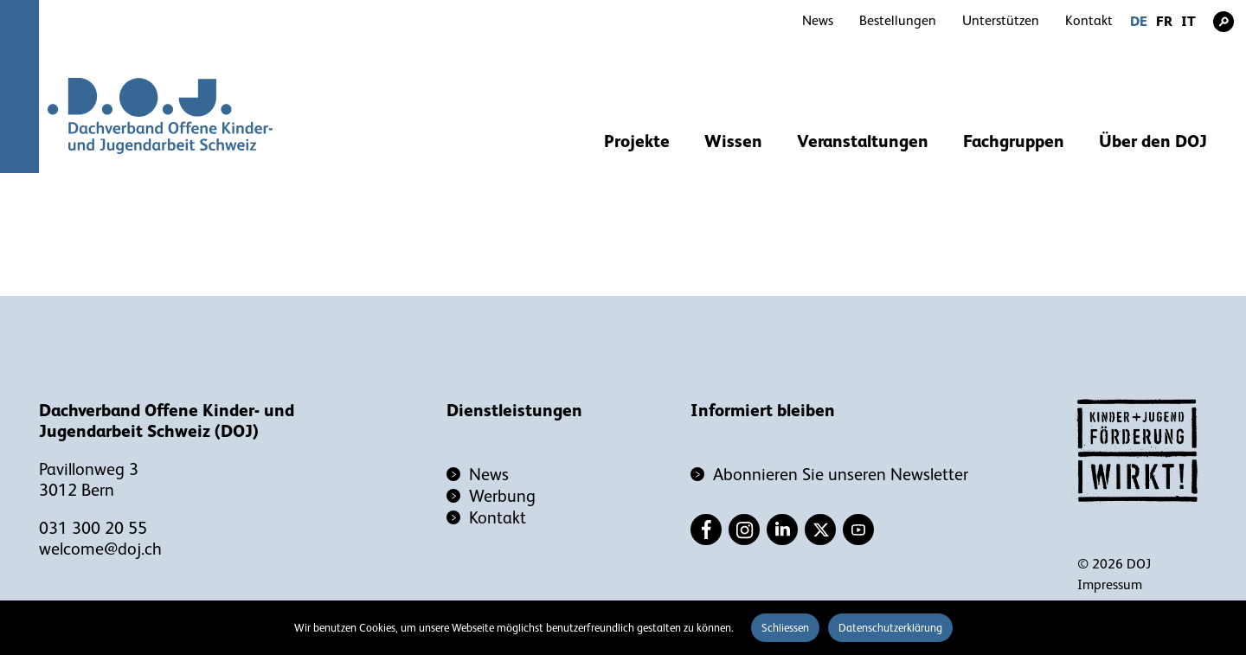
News (817, 21)
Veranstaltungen (862, 141)
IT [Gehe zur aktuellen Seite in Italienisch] (1188, 21)
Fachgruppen (1013, 141)
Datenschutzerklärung (890, 627)
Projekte (637, 141)
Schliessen (785, 627)
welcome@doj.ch (100, 548)
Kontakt (1089, 21)
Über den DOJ (1153, 141)
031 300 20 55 (93, 527)
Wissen (733, 141)
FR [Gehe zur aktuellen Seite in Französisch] (1164, 21)
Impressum (1109, 585)
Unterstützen (1000, 21)
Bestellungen (897, 21)
